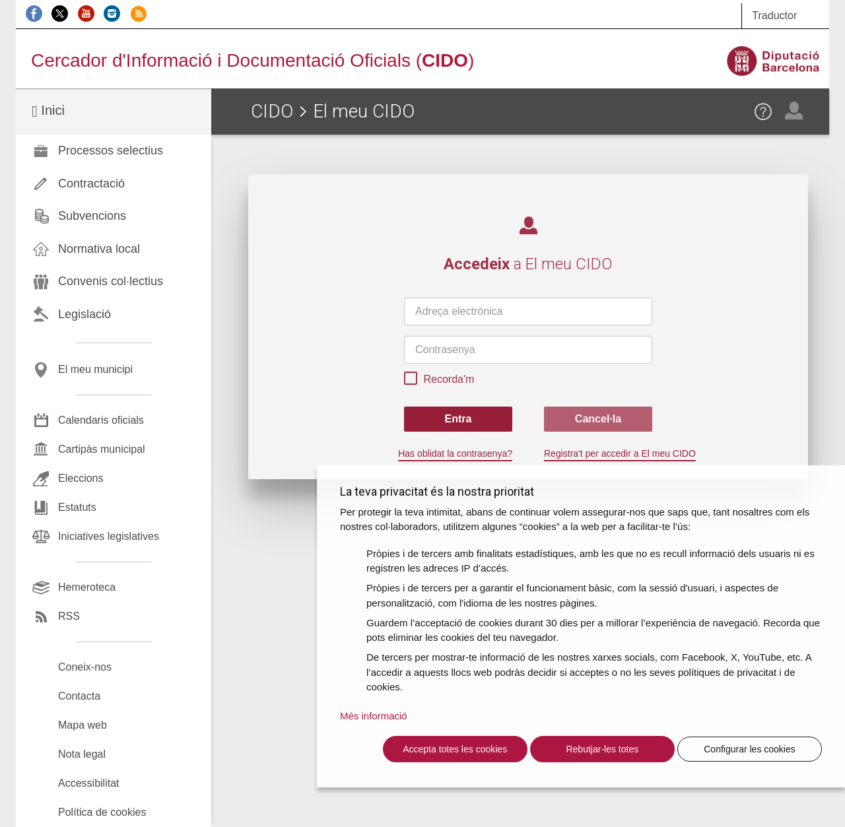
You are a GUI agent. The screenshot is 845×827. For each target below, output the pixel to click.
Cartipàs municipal (101, 449)
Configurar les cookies (749, 749)
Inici (48, 111)
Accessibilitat (88, 783)
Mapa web (82, 725)
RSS (69, 616)
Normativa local (99, 248)
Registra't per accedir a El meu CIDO (620, 453)
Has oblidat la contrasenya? (455, 453)
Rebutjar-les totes (602, 749)
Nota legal (82, 754)
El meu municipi (95, 369)
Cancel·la (598, 418)
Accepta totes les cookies (455, 749)
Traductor (774, 15)
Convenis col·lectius (110, 281)
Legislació (84, 314)
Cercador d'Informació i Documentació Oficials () (252, 60)
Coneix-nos (85, 667)
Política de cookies (102, 812)
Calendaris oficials (101, 420)
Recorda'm (439, 380)
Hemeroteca (87, 587)
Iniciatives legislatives (108, 536)
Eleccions (80, 478)
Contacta (79, 696)
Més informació (373, 715)
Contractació (91, 183)
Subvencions (92, 215)
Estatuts (77, 507)
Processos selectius (110, 150)
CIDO (272, 111)
